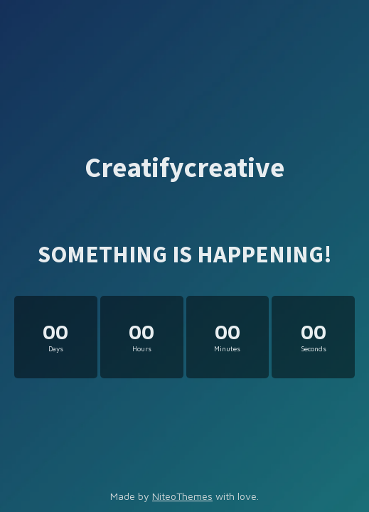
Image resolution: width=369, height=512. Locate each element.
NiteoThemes (182, 496)
